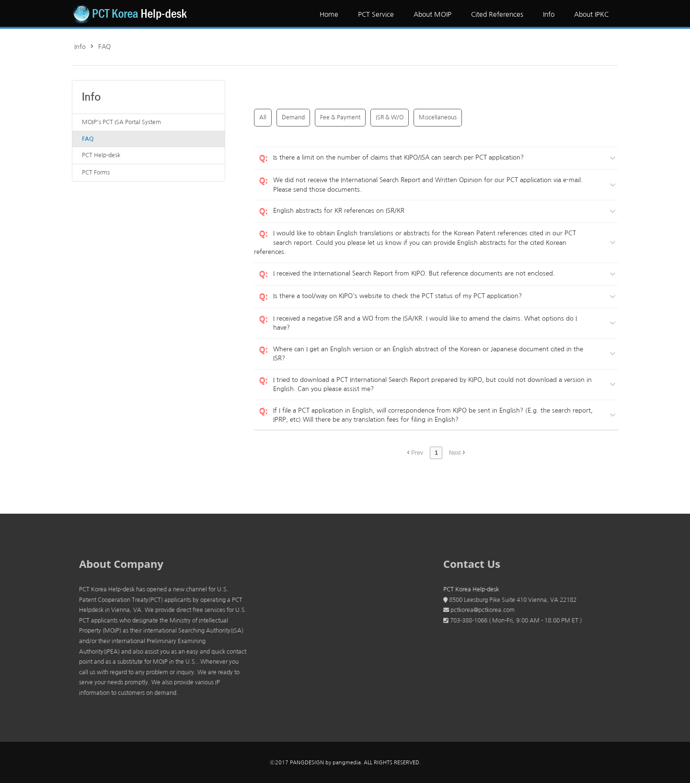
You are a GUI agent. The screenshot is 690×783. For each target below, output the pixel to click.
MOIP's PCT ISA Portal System (121, 122)
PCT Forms (96, 172)
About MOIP (432, 14)
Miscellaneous (438, 117)
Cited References (497, 14)
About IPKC (591, 14)
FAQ (104, 47)
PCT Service (376, 14)
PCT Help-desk (101, 155)
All (262, 117)
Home (329, 14)
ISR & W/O (389, 117)
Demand (293, 117)
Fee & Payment (340, 117)
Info (548, 14)
